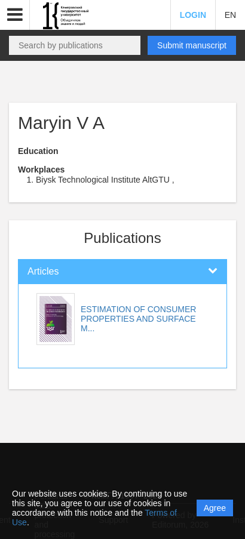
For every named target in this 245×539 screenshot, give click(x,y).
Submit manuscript (191, 45)
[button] (15, 15)
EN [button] (230, 15)
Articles (43, 271)
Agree (215, 508)
